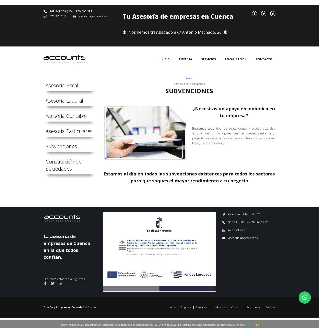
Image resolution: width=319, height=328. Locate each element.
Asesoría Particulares (69, 131)
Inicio (165, 59)
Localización (236, 59)
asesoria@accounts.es (243, 238)
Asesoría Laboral (64, 100)
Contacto (264, 59)
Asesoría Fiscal (62, 85)
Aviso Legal (254, 307)
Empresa (185, 59)
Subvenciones (61, 146)
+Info (257, 324)
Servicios (208, 59)
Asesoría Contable (66, 115)
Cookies (270, 307)
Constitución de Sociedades (64, 165)
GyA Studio (89, 307)
